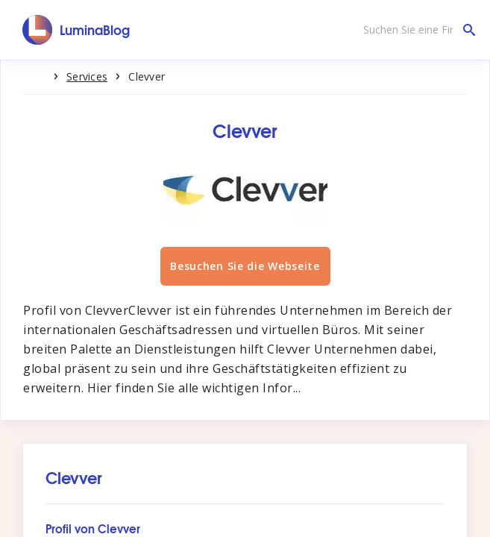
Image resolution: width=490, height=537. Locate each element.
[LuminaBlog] (76, 30)
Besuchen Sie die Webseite (245, 266)
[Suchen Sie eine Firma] (415, 29)
